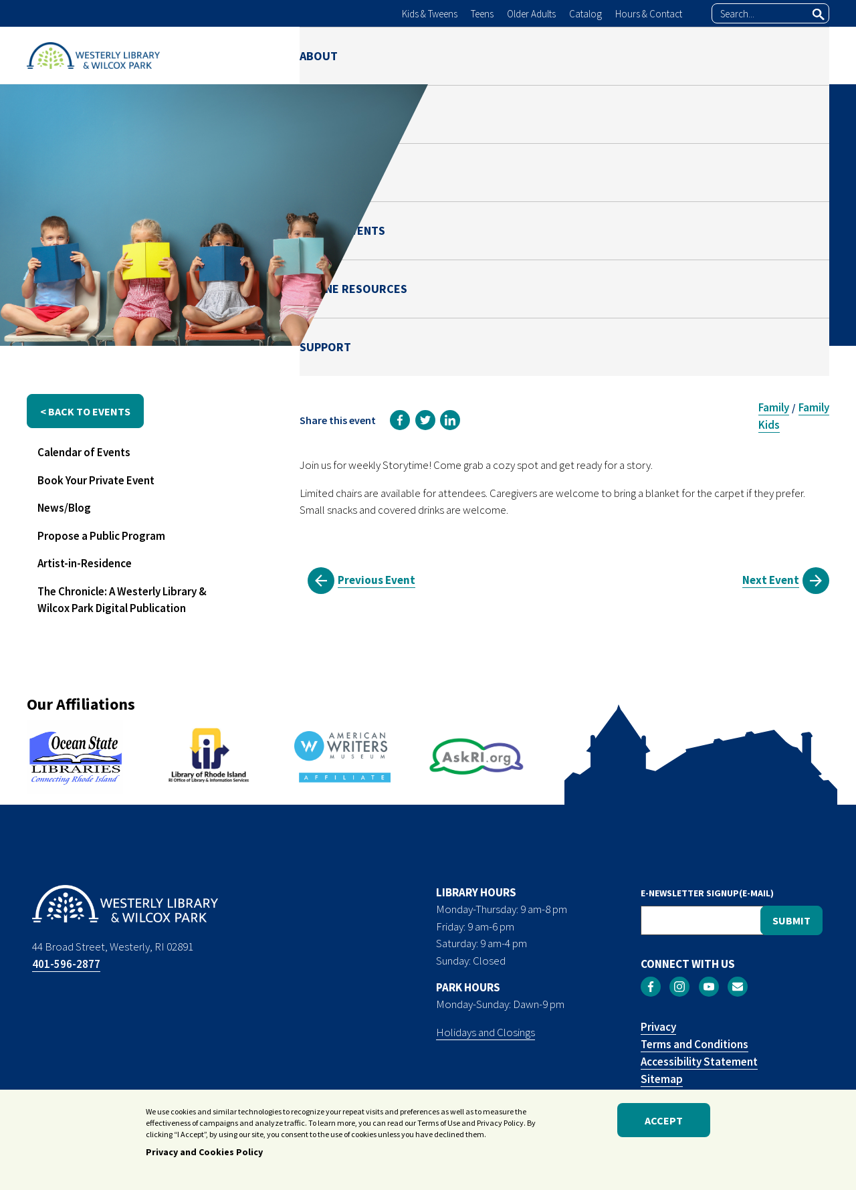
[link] (400, 420)
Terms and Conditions (694, 1044)
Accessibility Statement (699, 1061)
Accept (664, 1120)
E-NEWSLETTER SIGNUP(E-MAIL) (707, 893)
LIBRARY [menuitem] (394, 55)
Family (773, 407)
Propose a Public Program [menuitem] (101, 535)
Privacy (658, 1026)
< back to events (85, 411)
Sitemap (662, 1079)
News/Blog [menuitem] (64, 507)
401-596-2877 (66, 964)
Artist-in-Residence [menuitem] (84, 563)
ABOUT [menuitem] (319, 55)
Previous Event (376, 580)
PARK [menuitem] (465, 55)
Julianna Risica (679, 249)
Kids (769, 424)
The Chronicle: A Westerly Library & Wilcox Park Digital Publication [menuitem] (122, 600)
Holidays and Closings (485, 1032)
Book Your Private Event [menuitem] (95, 480)
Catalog (585, 13)
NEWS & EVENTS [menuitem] (557, 55)
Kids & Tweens (429, 13)
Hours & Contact (648, 13)
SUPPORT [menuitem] (803, 55)
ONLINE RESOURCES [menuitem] (689, 55)
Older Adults (531, 13)
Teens (482, 13)
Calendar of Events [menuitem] (83, 452)
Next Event (770, 580)
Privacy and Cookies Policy (204, 1153)
